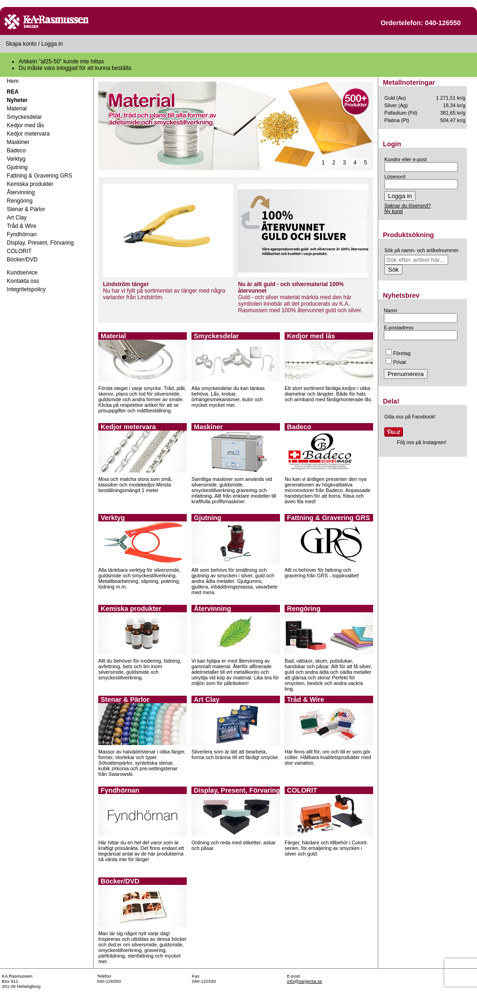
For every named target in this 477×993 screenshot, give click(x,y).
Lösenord (394, 176)
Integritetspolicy (26, 289)
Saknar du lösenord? (407, 205)
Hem (13, 81)
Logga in (52, 44)
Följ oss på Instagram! (421, 442)
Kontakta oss (23, 281)
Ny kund (393, 211)
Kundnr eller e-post (405, 159)
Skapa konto (21, 44)
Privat (396, 362)
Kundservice (22, 272)
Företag (398, 353)
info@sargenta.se (304, 981)
